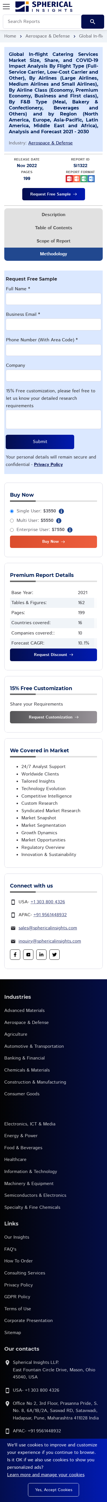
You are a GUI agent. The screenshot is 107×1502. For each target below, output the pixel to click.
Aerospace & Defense (47, 36)
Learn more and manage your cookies (45, 1475)
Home (10, 36)
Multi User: (35, 520)
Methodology (53, 254)
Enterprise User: (40, 529)
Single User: (36, 511)
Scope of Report (53, 241)
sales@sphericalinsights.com (48, 928)
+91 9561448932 (50, 915)
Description (53, 215)
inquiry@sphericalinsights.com (50, 941)
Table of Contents (53, 228)
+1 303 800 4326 (48, 902)
